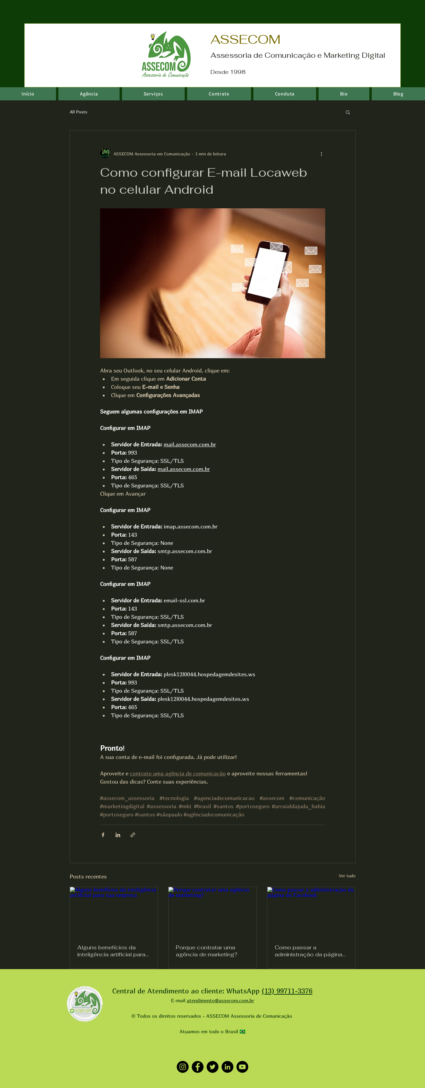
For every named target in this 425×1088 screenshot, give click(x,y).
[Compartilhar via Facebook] (103, 835)
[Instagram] (183, 1067)
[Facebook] (198, 1067)
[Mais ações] (321, 153)
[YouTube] (242, 1067)
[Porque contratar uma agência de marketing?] (212, 911)
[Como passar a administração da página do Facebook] (311, 911)
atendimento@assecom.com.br (220, 1000)
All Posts (78, 111)
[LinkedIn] (227, 1067)
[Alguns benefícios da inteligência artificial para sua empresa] (114, 911)
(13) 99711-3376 (287, 991)
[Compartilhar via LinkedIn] (118, 835)
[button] (348, 111)
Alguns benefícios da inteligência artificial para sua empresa (111, 951)
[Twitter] (212, 1067)
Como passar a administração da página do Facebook (308, 951)
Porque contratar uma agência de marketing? (206, 951)
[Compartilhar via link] (133, 835)
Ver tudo (347, 875)
